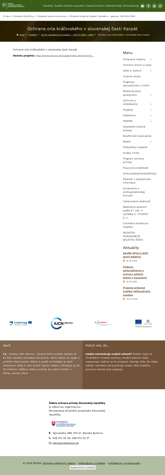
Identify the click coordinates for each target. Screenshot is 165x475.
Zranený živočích (95, 6)
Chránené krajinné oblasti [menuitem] (83, 16)
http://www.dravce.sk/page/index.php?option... (65, 55)
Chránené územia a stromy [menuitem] (52, 16)
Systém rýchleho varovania (69, 6)
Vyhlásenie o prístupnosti (124, 463)
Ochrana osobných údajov (59, 463)
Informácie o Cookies (92, 463)
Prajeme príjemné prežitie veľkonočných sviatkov (136, 291)
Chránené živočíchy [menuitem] (24, 16)
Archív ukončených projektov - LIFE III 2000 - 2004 (67, 35)
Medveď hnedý (113, 6)
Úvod (21, 35)
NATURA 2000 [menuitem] (127, 16)
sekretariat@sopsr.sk (66, 443)
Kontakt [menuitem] (103, 16)
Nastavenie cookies (83, 467)
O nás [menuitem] (7, 16)
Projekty (33, 35)
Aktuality (48, 6)
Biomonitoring (131, 6)
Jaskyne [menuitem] (114, 16)
